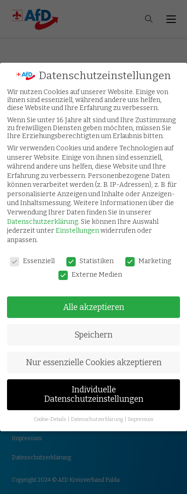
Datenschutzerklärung (42, 222)
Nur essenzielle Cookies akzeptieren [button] (94, 363)
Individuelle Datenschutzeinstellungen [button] (94, 394)
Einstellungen (77, 231)
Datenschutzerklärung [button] (97, 419)
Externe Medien (90, 275)
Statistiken (90, 261)
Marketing (148, 261)
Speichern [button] (93, 335)
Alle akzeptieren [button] (93, 307)
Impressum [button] (140, 419)
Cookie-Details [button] (50, 419)
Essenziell (32, 261)
